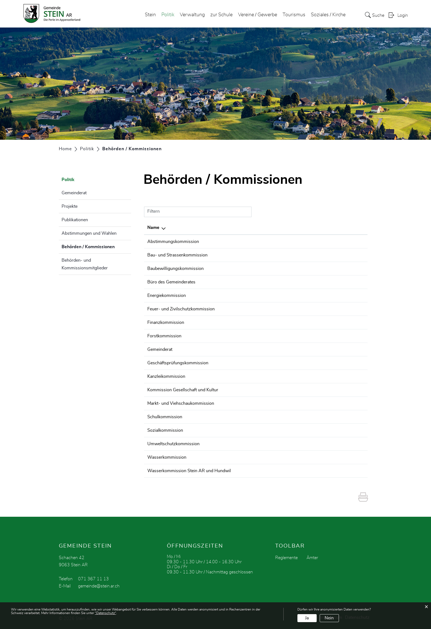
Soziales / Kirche (328, 14)
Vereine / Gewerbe (257, 14)
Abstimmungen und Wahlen (89, 233)
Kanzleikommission (166, 376)
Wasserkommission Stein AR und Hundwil (189, 471)
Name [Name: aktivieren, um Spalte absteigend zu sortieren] (153, 227)
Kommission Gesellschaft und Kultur (182, 390)
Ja (307, 618)
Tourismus (294, 14)
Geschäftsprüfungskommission (177, 363)
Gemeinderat (74, 193)
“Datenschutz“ (105, 613)
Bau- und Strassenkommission (177, 255)
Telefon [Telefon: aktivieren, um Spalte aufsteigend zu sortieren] (312, 227)
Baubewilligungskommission (175, 268)
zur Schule (221, 14)
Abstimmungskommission (173, 241)
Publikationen (75, 220)
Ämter (312, 558)
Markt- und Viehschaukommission (180, 403)
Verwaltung (192, 14)
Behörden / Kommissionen (96, 246)
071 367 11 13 (320, 241)
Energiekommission (166, 295)
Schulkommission (164, 417)
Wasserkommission (166, 457)
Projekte (70, 206)
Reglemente (286, 558)
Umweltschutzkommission (173, 444)
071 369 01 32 (320, 268)
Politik (167, 14)
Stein (150, 14)
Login (402, 15)
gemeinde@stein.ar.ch (99, 586)
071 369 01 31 (320, 282)
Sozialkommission (165, 430)
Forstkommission (164, 336)
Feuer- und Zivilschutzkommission (181, 309)
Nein (329, 618)
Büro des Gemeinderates (171, 282)
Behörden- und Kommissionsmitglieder (85, 264)
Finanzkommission (165, 322)
